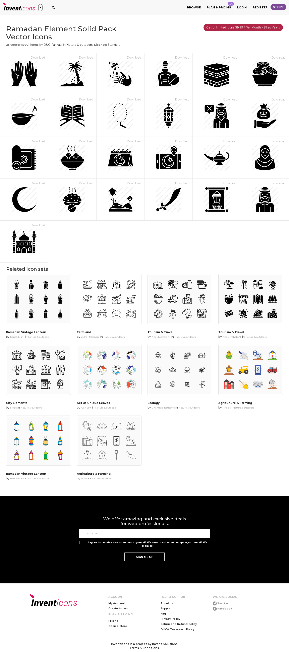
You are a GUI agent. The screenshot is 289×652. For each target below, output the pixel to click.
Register (260, 7)
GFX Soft (86, 407)
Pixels (13, 407)
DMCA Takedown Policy (177, 629)
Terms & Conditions (144, 648)
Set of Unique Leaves (93, 403)
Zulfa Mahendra (90, 336)
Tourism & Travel (160, 332)
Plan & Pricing (220, 5)
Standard (114, 45)
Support (166, 608)
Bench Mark (17, 336)
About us (167, 603)
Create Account (119, 608)
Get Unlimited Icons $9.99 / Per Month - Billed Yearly (243, 27)
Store (278, 7)
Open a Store (117, 626)
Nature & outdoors (79, 45)
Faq (163, 613)
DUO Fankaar (53, 45)
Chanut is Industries (163, 407)
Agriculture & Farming (235, 403)
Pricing (113, 620)
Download (38, 57)
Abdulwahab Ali (161, 336)
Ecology (154, 403)
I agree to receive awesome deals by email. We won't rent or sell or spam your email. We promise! (147, 544)
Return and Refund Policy (179, 624)
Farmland (84, 332)
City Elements (16, 403)
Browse (194, 7)
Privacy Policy (170, 618)
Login (242, 7)
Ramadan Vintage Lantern (26, 332)
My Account (116, 603)
